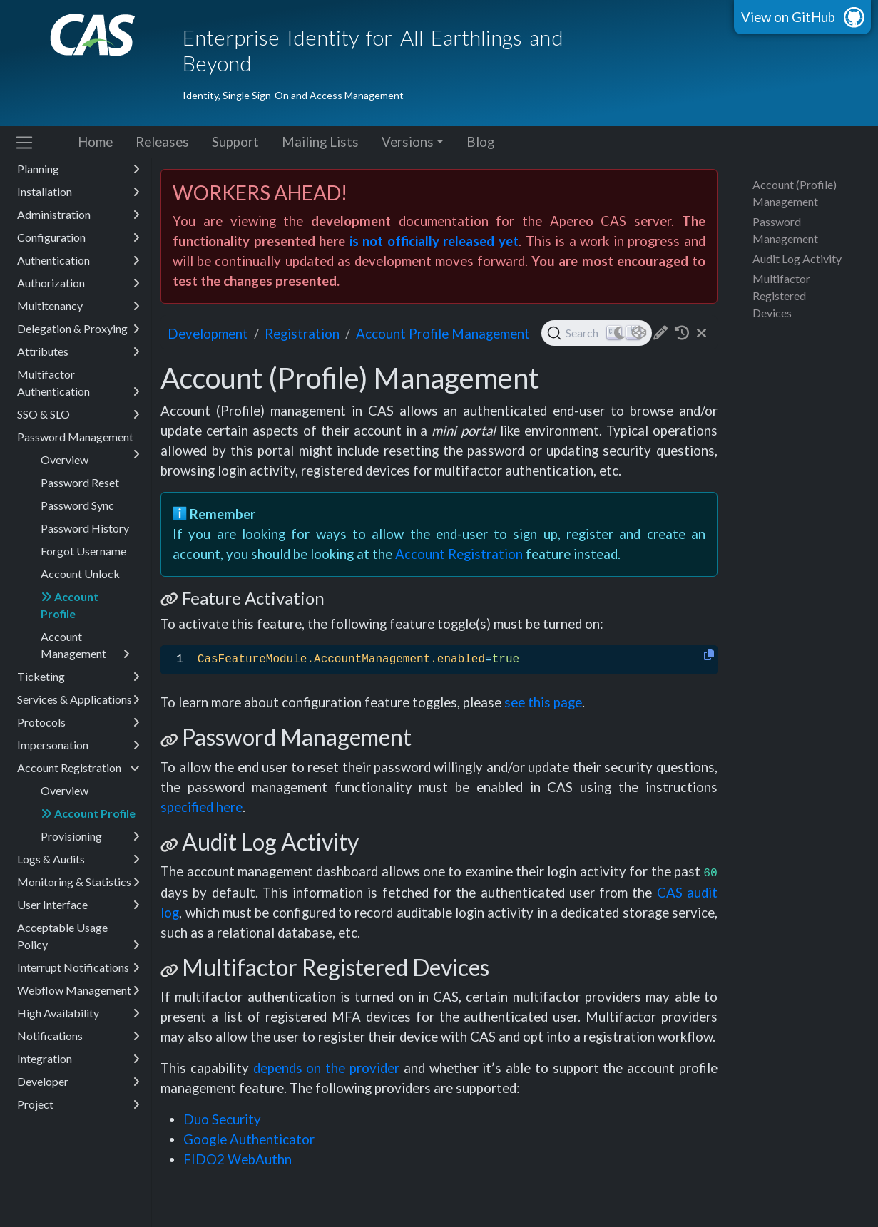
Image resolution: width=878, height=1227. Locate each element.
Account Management (85, 646)
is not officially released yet (434, 241)
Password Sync (77, 505)
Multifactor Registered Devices (781, 295)
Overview (64, 459)
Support (235, 142)
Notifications (78, 1035)
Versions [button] (408, 142)
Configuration (78, 237)
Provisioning (90, 836)
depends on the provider (326, 1068)
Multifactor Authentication (78, 383)
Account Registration (78, 767)
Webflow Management (78, 990)
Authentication (78, 260)
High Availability (78, 1013)
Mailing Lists (320, 142)
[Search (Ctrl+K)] (596, 333)
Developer (78, 1081)
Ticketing (78, 676)
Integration (78, 1058)
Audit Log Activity (797, 258)
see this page (543, 702)
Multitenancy (78, 305)
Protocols (78, 722)
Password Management (78, 439)
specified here (201, 807)
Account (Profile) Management (794, 193)
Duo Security (222, 1119)
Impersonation (78, 745)
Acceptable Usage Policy (78, 936)
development (208, 334)
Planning (78, 169)
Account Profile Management (443, 334)
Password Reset (80, 482)
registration (302, 334)
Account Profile (69, 605)
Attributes (78, 351)
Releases (162, 142)
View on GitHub (788, 17)
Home (95, 142)
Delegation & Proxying (78, 328)
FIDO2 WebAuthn (237, 1159)
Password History (85, 528)
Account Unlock (80, 573)
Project (78, 1104)
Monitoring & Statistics (78, 881)
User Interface (78, 904)
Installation (78, 191)
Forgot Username (83, 551)
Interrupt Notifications (78, 967)
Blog (480, 142)
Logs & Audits (78, 859)
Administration (78, 214)
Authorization (78, 283)
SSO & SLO (78, 414)
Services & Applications (78, 699)
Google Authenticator (249, 1139)
